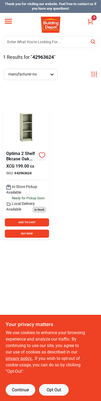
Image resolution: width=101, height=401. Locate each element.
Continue (20, 389)
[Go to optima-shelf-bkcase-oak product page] (26, 174)
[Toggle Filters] (94, 74)
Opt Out (54, 389)
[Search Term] (50, 42)
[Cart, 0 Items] (90, 21)
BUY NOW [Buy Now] (27, 233)
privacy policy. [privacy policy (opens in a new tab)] (19, 358)
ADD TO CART (27, 222)
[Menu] (8, 21)
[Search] (93, 41)
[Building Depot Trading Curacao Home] (50, 25)
